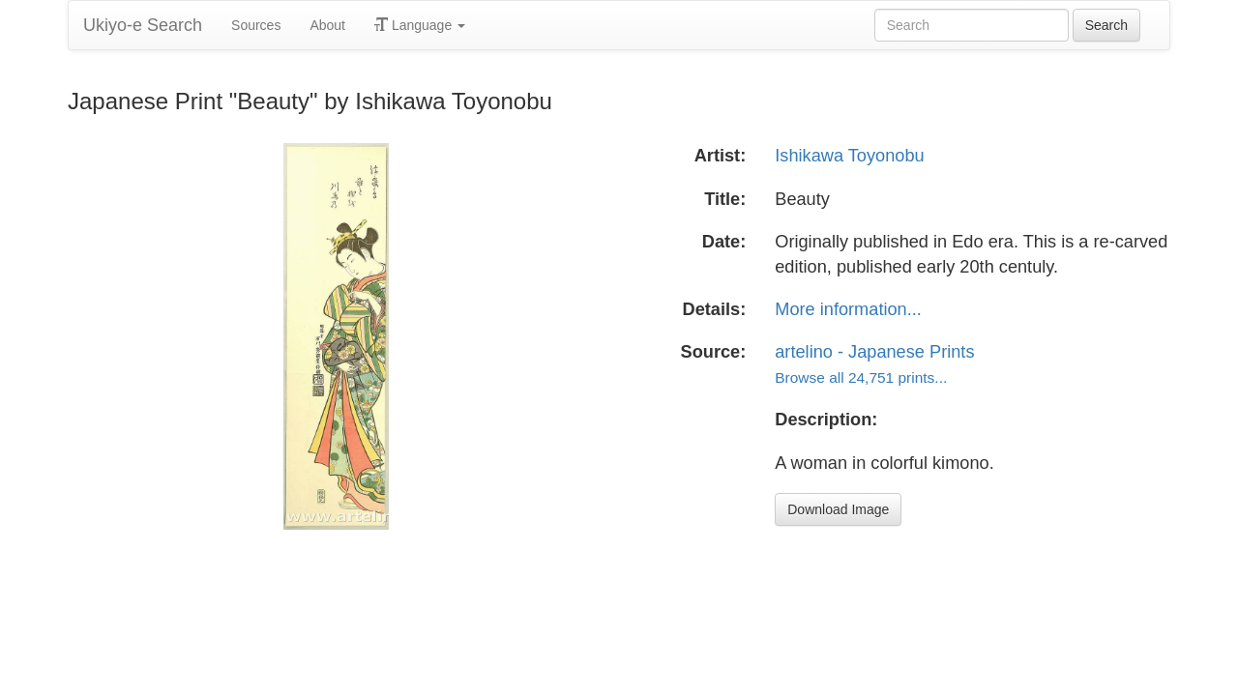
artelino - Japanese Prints (874, 352)
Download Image (838, 509)
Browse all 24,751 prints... (861, 377)
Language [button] (419, 25)
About (327, 25)
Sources (255, 25)
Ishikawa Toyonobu (849, 155)
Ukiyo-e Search (142, 25)
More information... (848, 309)
